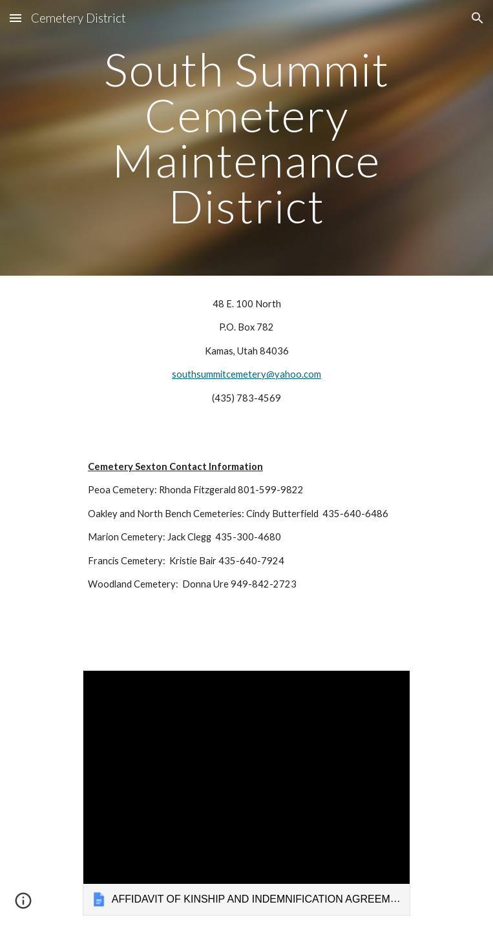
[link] (246, 793)
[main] (246, 137)
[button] (15, 18)
